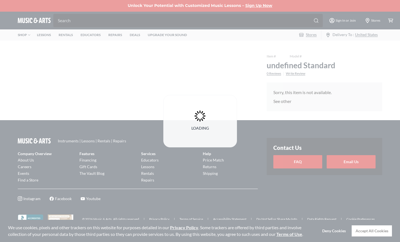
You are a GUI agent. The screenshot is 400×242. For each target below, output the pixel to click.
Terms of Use (289, 234)
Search (64, 20)
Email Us (351, 161)
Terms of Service (191, 219)
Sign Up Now (258, 5)
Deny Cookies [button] (334, 230)
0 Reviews (274, 73)
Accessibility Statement (229, 219)
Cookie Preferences (360, 219)
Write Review (295, 73)
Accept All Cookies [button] (372, 230)
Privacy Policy (184, 227)
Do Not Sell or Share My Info (276, 219)
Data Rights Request (321, 219)
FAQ (298, 161)
